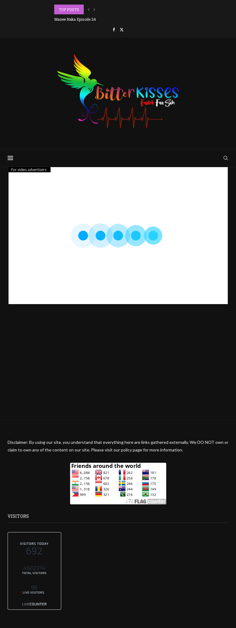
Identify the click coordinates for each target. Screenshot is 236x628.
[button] (88, 9)
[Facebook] (114, 29)
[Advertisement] (118, 377)
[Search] (226, 158)
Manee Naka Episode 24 (75, 19)
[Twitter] (122, 29)
